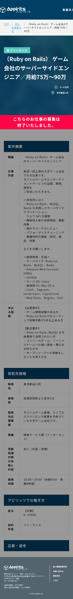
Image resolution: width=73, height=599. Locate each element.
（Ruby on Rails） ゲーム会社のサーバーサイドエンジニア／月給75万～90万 (46, 27)
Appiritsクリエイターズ (15, 570)
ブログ (55, 580)
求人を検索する (16, 27)
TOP (6, 24)
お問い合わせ (58, 571)
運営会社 (56, 576)
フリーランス (17, 50)
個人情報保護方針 (60, 566)
